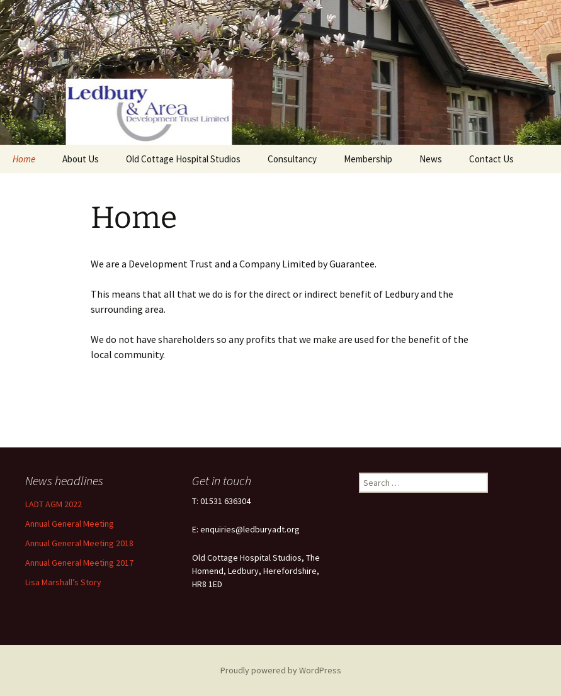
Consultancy (292, 159)
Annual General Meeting (69, 523)
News (430, 159)
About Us (80, 159)
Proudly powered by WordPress (280, 670)
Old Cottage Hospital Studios (183, 159)
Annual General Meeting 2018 (79, 543)
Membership (368, 159)
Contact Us (491, 159)
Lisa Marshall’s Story (63, 582)
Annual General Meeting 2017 (79, 562)
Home (24, 159)
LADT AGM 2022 (53, 504)
